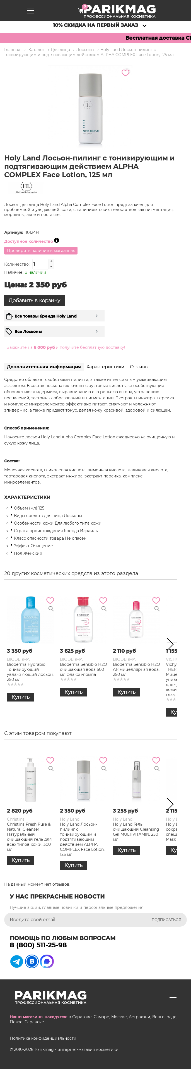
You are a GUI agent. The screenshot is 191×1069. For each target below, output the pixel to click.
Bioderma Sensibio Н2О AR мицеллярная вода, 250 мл (136, 669)
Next (168, 645)
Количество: (17, 264)
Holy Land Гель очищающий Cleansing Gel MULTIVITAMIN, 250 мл (136, 832)
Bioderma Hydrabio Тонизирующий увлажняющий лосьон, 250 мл (30, 672)
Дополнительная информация (44, 366)
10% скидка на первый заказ (95, 25)
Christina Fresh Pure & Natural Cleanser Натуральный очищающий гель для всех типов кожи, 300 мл (29, 837)
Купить (20, 697)
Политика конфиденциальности (43, 1038)
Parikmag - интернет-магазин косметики (77, 1049)
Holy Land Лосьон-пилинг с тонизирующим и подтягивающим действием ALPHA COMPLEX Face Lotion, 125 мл (82, 839)
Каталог (36, 49)
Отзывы (139, 366)
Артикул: (14, 232)
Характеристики (105, 366)
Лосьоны (85, 49)
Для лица (60, 49)
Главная (12, 49)
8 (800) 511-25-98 (38, 945)
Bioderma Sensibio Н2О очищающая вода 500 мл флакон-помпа (83, 669)
